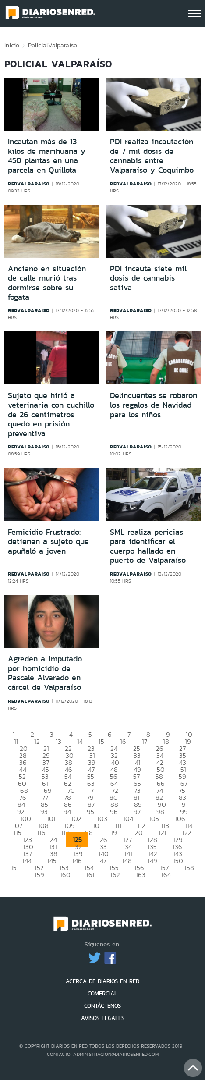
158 (189, 867)
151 (15, 867)
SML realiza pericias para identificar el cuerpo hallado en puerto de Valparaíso (148, 546)
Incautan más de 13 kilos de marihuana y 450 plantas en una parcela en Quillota (46, 156)
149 (152, 860)
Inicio (11, 45)
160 (65, 874)
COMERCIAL (102, 993)
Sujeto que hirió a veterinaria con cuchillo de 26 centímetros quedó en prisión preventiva (51, 414)
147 (102, 860)
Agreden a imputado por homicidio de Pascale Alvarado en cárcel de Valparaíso (45, 673)
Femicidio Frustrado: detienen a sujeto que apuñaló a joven (48, 541)
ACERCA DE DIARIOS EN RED (102, 981)
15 (101, 741)
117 (65, 832)
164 (166, 874)
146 (77, 860)
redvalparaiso (29, 183)
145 (52, 860)
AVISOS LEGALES (102, 1018)
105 (154, 818)
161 (90, 874)
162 (115, 874)
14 (80, 741)
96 (114, 811)
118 (89, 832)
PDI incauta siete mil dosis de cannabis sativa (148, 278)
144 (27, 860)
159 (39, 874)
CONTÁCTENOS (102, 1006)
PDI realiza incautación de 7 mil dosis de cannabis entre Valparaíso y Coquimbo (152, 156)
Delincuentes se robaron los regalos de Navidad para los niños (153, 405)
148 (127, 860)
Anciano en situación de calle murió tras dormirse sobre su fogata (47, 283)
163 (140, 874)
